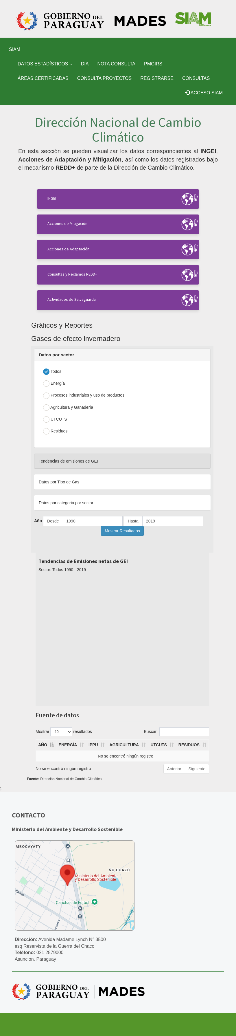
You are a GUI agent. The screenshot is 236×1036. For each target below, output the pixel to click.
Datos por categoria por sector (66, 502)
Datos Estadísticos (45, 63)
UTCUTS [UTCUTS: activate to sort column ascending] (158, 744)
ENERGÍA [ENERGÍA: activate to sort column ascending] (68, 744)
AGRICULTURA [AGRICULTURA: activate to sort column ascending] (124, 744)
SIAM (14, 49)
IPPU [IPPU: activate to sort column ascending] (93, 744)
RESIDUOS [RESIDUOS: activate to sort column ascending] (189, 744)
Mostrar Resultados (122, 531)
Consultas (196, 78)
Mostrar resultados (64, 731)
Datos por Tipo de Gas (59, 482)
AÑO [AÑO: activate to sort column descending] (42, 744)
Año (38, 520)
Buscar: (176, 731)
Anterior (174, 769)
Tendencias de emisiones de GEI (68, 461)
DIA (85, 63)
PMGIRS (153, 63)
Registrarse (157, 78)
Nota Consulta (116, 63)
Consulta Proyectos (104, 78)
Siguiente (197, 769)
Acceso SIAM (204, 92)
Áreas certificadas (43, 78)
